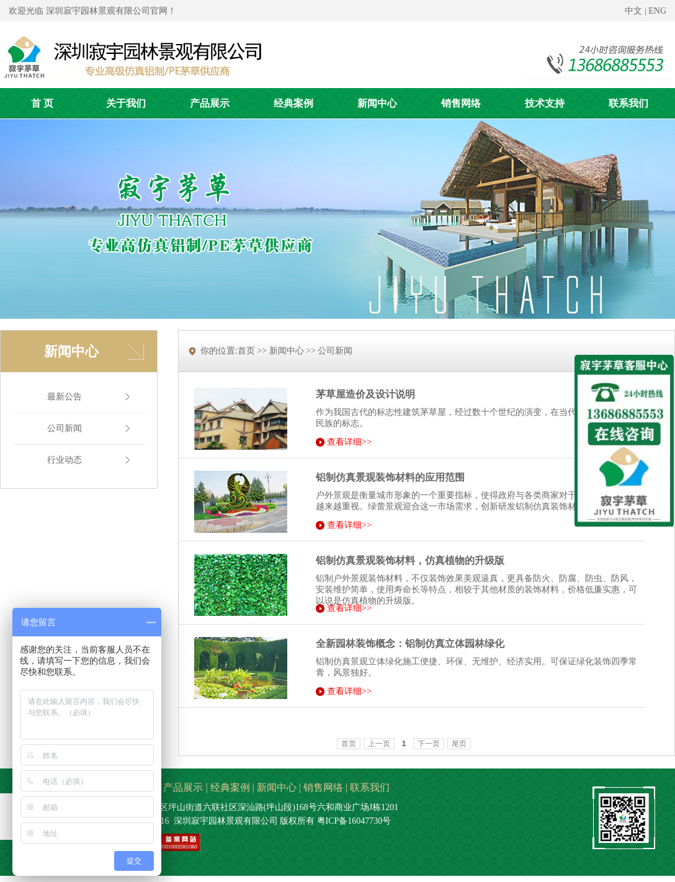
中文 (633, 11)
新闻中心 (277, 787)
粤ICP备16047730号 (354, 821)
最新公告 (64, 396)
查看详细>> (349, 442)
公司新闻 (64, 428)
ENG (657, 11)
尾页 (459, 743)
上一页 (379, 743)
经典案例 (230, 787)
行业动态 (64, 460)
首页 (348, 743)
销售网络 (323, 787)
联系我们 (370, 787)
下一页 (429, 743)
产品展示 (183, 787)
